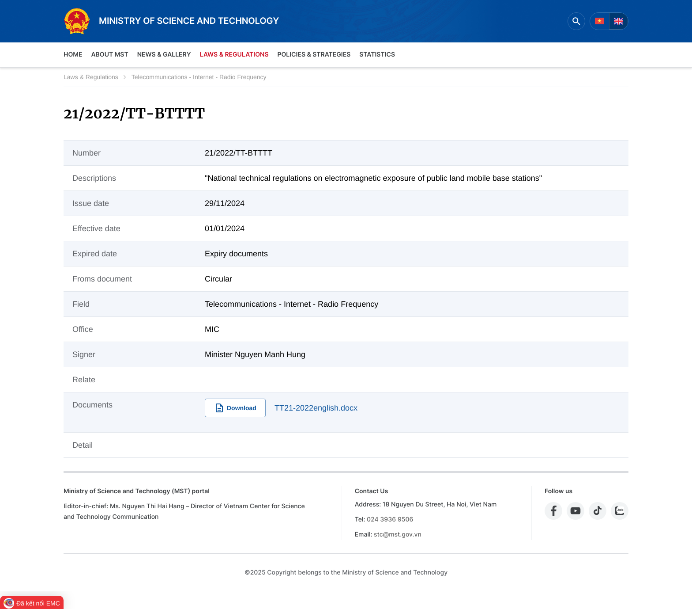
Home (73, 54)
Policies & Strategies (313, 54)
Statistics (377, 54)
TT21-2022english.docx (316, 407)
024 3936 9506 (390, 519)
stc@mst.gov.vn (397, 534)
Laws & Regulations (234, 54)
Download (235, 408)
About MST (109, 54)
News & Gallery (164, 54)
